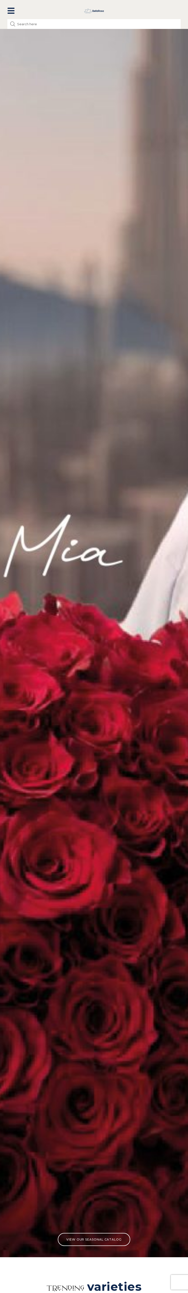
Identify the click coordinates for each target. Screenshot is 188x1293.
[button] (11, 11)
